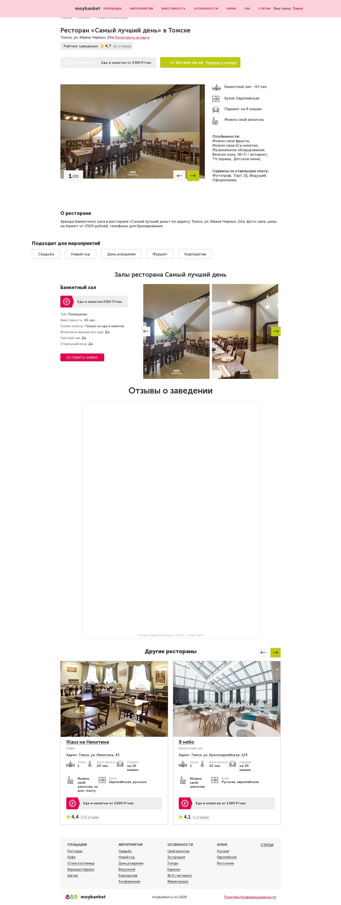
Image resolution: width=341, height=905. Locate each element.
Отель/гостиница (80, 863)
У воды (172, 863)
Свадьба (46, 254)
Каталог (84, 18)
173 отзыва (90, 817)
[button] (179, 175)
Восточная (225, 863)
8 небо (186, 742)
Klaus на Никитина (87, 742)
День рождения (121, 254)
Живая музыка (177, 881)
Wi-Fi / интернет (179, 876)
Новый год (80, 254)
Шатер (72, 876)
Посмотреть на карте (132, 38)
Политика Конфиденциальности (250, 897)
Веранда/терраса (80, 869)
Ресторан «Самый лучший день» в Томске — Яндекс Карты (170, 635)
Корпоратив (195, 254)
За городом (176, 857)
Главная (66, 18)
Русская (223, 851)
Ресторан (74, 851)
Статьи (264, 8)
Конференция (129, 881)
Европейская (227, 857)
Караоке (173, 869)
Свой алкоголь (178, 851)
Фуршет (160, 254)
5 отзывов (201, 817)
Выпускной (127, 869)
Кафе (71, 857)
